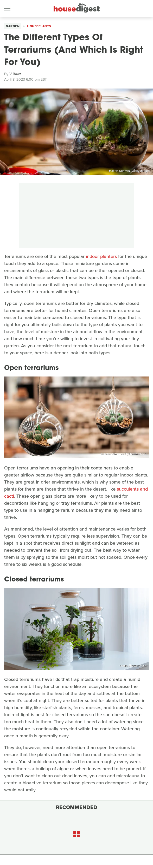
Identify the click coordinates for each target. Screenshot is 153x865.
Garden (13, 26)
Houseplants (39, 26)
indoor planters (101, 256)
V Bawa (15, 74)
